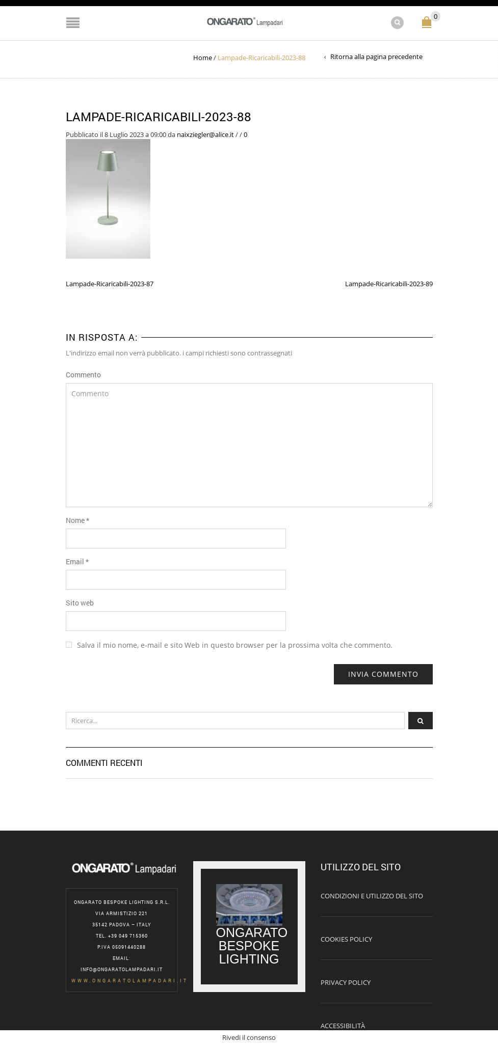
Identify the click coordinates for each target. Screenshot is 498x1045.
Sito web (80, 603)
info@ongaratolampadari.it (122, 969)
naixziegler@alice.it (205, 134)
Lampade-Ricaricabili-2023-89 (389, 283)
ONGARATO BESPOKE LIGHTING (254, 945)
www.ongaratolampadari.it (129, 980)
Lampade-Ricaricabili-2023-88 (158, 116)
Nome (77, 520)
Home (202, 57)
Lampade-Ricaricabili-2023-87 (109, 283)
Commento (83, 374)
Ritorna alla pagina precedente (376, 56)
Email (77, 561)
